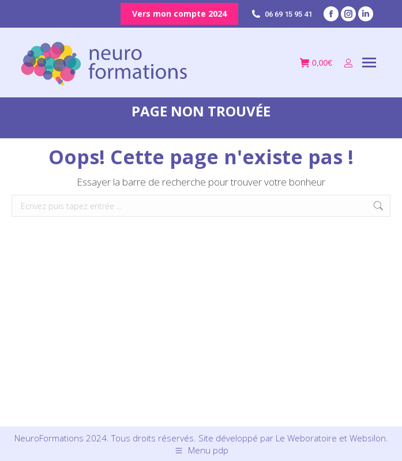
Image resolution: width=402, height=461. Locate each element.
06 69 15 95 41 (281, 14)
